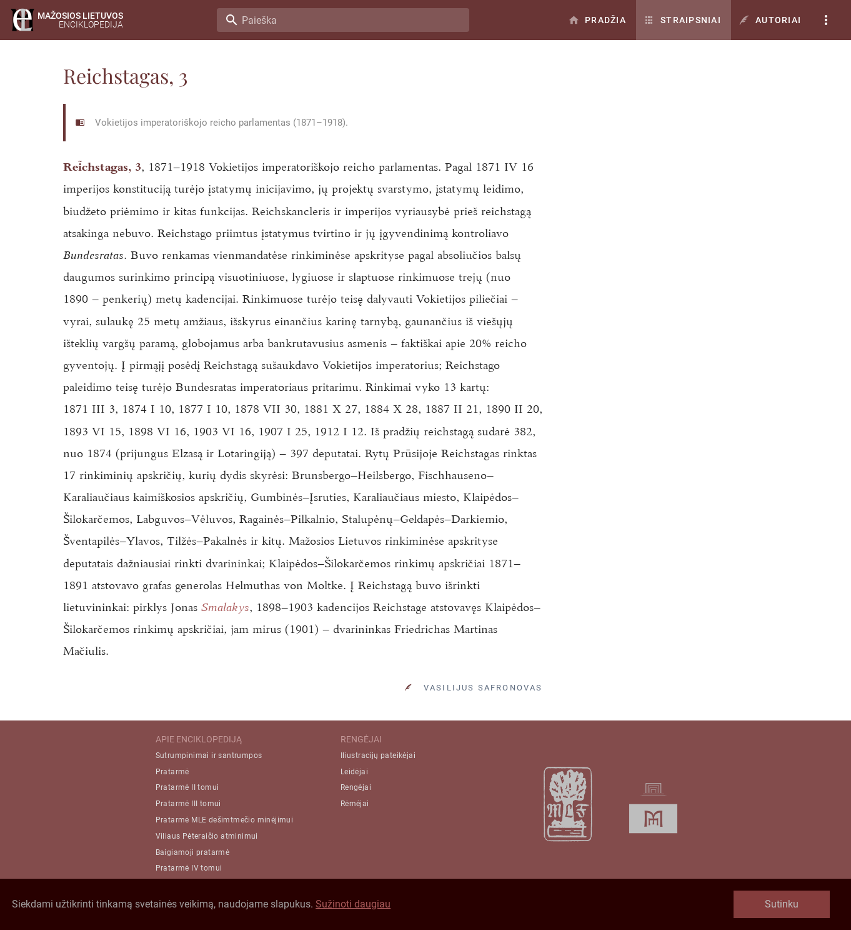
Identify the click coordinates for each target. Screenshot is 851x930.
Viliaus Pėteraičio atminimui (207, 836)
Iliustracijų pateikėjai (378, 755)
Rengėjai (356, 787)
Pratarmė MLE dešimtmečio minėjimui (225, 820)
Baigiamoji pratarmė (193, 852)
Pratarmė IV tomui (189, 868)
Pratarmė (172, 771)
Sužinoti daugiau (353, 904)
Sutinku (782, 904)
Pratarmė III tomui (188, 803)
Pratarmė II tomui (187, 787)
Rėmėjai (355, 803)
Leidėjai (354, 771)
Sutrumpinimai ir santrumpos (209, 755)
